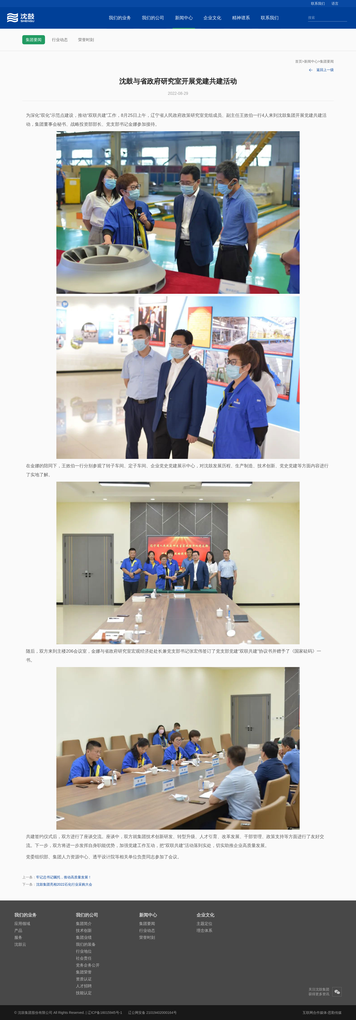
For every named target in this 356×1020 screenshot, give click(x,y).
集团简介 (84, 923)
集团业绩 (84, 937)
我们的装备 (86, 944)
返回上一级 (325, 70)
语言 (335, 3)
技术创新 (84, 930)
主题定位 (204, 923)
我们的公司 (153, 17)
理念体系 (204, 930)
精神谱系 (241, 17)
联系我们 (318, 3)
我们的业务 (120, 17)
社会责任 (84, 958)
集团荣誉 (84, 972)
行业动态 (60, 40)
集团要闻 (34, 40)
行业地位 (84, 951)
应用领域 (22, 923)
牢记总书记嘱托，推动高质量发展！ (63, 877)
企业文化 (212, 17)
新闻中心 (184, 17)
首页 (298, 61)
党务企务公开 (88, 965)
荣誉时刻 (86, 40)
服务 (18, 937)
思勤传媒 (335, 1013)
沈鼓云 (20, 944)
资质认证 (84, 979)
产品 (18, 930)
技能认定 (84, 993)
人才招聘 (84, 986)
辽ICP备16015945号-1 (105, 1013)
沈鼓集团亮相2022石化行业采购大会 (64, 884)
